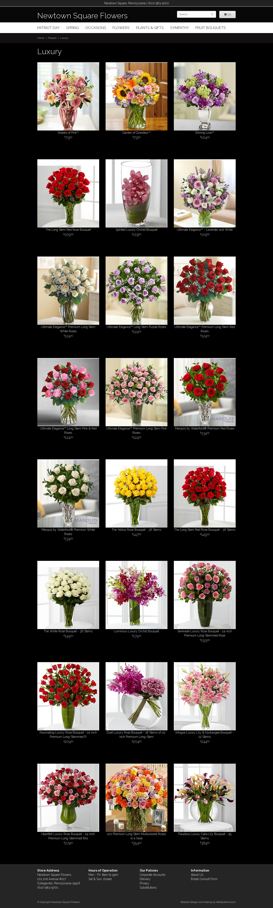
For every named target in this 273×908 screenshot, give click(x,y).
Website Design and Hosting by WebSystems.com (208, 902)
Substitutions (148, 887)
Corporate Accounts (152, 874)
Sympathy (179, 28)
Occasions (95, 28)
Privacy (144, 883)
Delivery (145, 879)
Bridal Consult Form (204, 879)
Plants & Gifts (150, 28)
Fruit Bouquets (210, 28)
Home (40, 37)
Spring (72, 28)
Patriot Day (48, 28)
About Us (197, 874)
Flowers (121, 28)
